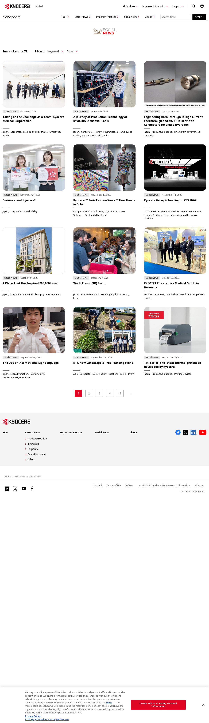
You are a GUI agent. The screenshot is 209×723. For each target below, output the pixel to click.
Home (8, 473)
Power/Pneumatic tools (106, 131)
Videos (148, 16)
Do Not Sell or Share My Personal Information (164, 482)
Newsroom (12, 16)
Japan (5, 131)
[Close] (203, 705)
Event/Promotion (170, 211)
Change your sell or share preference (47, 719)
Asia (75, 374)
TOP (63, 16)
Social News (130, 16)
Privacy (130, 482)
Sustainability (30, 211)
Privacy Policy (33, 716)
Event (104, 215)
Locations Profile (117, 374)
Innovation (33, 440)
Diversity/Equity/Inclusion (114, 294)
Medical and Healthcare (35, 131)
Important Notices (106, 16)
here (109, 702)
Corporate (15, 131)
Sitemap (199, 482)
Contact (97, 482)
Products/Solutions (162, 131)
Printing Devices (182, 374)
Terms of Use (113, 482)
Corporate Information (153, 6)
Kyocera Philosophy (33, 294)
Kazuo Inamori (53, 294)
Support (176, 6)
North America (151, 211)
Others (31, 456)
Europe (77, 211)
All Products (129, 6)
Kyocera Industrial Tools (95, 135)
